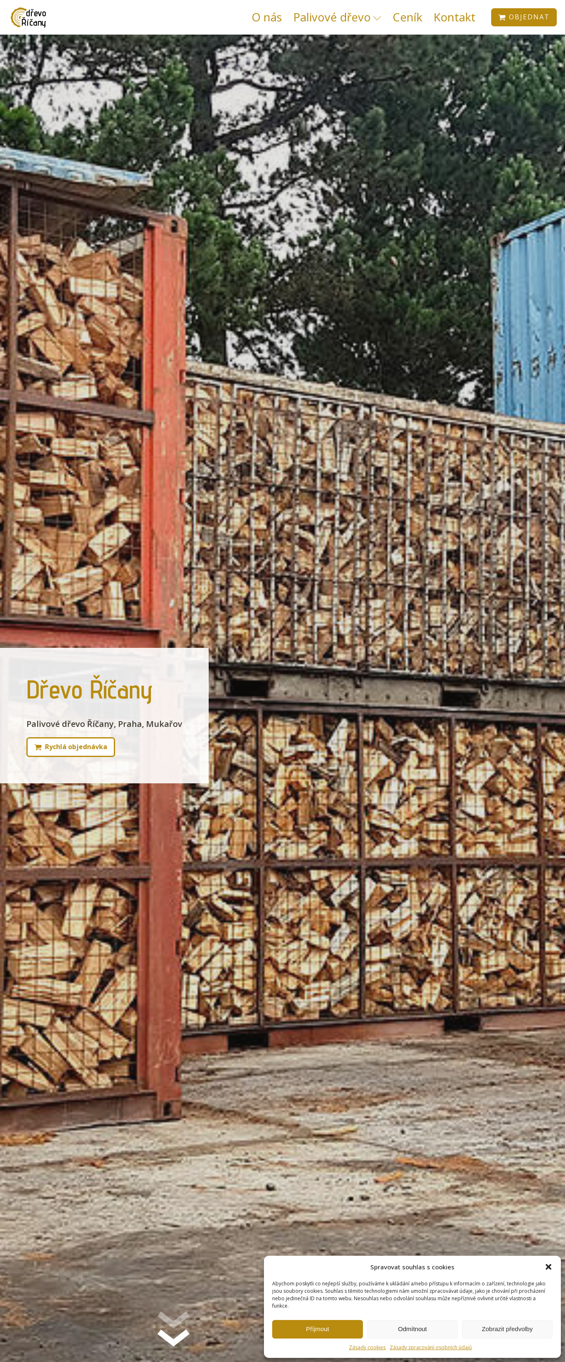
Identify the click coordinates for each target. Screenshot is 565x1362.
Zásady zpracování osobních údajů (431, 1347)
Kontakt (454, 17)
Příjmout (317, 1328)
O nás (267, 17)
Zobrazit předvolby (507, 1328)
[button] (548, 1267)
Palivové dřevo (337, 17)
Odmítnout (412, 1328)
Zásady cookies (367, 1347)
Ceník (407, 17)
